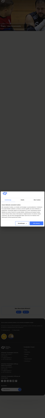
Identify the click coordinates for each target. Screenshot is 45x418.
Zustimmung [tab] (8, 199)
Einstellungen (22, 223)
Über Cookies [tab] (37, 199)
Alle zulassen (36, 223)
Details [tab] (22, 199)
